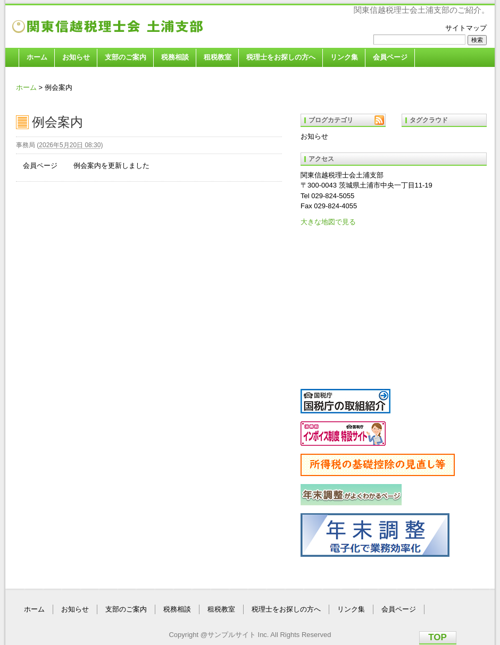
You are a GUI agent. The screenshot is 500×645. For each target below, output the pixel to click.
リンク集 (344, 57)
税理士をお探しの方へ (280, 57)
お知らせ (76, 57)
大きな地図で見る (328, 222)
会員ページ (390, 57)
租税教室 (217, 57)
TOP (437, 637)
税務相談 (175, 57)
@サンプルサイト (228, 635)
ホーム (37, 57)
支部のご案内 (125, 57)
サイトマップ (466, 28)
